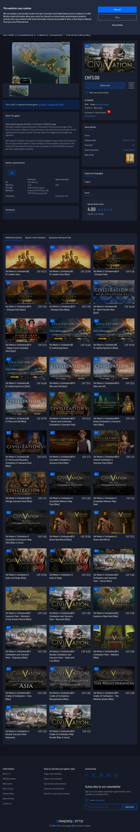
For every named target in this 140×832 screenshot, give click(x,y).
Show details (117, 25)
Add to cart (105, 85)
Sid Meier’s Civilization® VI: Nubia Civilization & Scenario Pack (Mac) (106, 421)
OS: (7, 182)
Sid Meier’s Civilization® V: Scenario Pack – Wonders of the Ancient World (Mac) (18, 616)
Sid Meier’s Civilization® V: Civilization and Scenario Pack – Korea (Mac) (106, 577)
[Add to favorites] (131, 85)
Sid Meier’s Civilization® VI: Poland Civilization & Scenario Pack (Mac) (106, 459)
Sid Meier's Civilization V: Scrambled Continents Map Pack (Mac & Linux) (19, 539)
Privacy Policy (8, 793)
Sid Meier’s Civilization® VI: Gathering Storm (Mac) (105, 346)
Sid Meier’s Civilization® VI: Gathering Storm (61, 346)
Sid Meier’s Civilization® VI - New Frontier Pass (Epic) (105, 309)
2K (133, 145)
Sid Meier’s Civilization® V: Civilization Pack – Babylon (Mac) (106, 654)
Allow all (117, 9)
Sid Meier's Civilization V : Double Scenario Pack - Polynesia (18, 734)
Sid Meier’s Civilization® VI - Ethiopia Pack (106, 273)
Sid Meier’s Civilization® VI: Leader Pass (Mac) (61, 273)
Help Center (7, 783)
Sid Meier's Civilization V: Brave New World (105, 538)
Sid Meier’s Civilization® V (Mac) (51, 104)
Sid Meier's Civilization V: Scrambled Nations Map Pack (105, 501)
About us (6, 773)
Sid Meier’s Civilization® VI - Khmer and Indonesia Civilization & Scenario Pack (62, 421)
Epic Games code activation (55, 783)
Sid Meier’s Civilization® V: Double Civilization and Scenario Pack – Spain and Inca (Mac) (62, 656)
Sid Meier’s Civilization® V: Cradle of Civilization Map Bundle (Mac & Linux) (62, 734)
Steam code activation (53, 778)
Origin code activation (53, 773)
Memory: (9, 185)
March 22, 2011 (128, 140)
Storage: (9, 187)
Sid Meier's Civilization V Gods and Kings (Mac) (17, 576)
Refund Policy (8, 798)
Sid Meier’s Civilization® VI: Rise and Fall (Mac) (17, 420)
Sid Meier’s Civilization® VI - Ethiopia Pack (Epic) (18, 308)
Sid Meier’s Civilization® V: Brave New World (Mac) (62, 538)
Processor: (10, 196)
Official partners (9, 778)
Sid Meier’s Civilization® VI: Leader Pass (17, 273)
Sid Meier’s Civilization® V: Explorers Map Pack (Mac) (106, 615)
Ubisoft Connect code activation (57, 793)
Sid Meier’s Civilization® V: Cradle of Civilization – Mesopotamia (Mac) (62, 696)
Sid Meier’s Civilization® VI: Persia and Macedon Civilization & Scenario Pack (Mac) (19, 461)
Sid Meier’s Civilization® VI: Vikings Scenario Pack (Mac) (19, 500)
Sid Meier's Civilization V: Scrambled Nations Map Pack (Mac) (61, 501)
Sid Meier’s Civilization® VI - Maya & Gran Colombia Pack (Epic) (18, 348)
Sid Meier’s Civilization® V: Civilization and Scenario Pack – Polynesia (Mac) (18, 654)
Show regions (90, 116)
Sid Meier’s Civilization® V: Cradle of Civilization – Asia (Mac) (18, 696)
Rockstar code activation (54, 788)
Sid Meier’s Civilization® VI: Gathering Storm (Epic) (18, 385)
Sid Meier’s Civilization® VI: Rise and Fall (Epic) (62, 385)
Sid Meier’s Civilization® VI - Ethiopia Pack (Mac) (62, 308)
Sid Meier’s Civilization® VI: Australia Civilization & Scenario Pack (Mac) (62, 459)
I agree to (97, 800)
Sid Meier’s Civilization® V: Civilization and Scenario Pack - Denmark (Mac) (62, 616)
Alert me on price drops (99, 92)
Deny (117, 17)
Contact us (7, 803)
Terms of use (8, 788)
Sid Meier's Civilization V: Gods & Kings (61, 576)
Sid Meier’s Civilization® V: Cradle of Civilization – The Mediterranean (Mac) (106, 696)
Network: (10, 190)
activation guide (102, 104)
